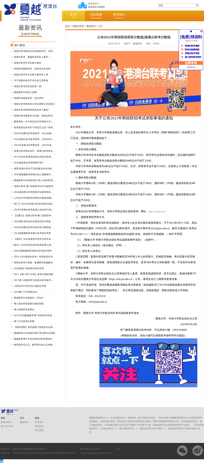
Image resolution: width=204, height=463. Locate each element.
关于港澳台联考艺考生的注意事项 (31, 80)
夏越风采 (24, 422)
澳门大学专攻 (7, 426)
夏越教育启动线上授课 (25, 92)
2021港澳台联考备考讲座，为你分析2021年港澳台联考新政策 (45, 139)
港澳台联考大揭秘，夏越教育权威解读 (33, 262)
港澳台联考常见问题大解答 (27, 63)
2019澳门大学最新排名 (25, 292)
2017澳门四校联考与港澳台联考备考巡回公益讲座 (39, 280)
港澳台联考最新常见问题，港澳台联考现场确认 (38, 115)
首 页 (73, 16)
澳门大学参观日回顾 (24, 321)
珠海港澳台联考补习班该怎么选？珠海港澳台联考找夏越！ (43, 127)
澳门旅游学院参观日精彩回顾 (29, 303)
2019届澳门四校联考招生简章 (29, 268)
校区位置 (39, 426)
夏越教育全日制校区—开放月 (29, 297)
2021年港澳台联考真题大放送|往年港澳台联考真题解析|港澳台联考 (48, 209)
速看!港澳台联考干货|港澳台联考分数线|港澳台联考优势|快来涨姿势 (48, 168)
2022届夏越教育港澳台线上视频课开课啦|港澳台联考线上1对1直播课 (49, 174)
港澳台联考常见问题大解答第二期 (31, 74)
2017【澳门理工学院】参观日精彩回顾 (33, 274)
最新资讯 (91, 26)
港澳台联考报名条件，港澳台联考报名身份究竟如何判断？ (43, 151)
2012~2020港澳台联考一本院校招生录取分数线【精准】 (42, 256)
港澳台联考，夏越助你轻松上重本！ (32, 57)
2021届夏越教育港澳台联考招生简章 (32, 233)
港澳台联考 (78, 26)
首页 (67, 26)
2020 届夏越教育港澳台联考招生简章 (33, 250)
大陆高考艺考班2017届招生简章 (30, 286)
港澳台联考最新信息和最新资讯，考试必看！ (37, 51)
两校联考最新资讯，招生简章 (29, 98)
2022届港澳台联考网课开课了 (29, 162)
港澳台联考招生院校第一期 (27, 86)
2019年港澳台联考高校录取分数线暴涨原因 (36, 227)
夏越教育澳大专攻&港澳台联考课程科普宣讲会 (37, 339)
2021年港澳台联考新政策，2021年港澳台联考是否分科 (42, 145)
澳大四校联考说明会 (24, 309)
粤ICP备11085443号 (90, 449)
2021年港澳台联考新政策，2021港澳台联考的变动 (39, 133)
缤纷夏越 (96, 16)
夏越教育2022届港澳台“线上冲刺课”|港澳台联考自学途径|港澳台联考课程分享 (53, 180)
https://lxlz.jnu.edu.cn (157, 211)
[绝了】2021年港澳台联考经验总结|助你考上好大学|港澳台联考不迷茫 (49, 203)
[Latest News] (30, 33)
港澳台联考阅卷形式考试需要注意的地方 (34, 104)
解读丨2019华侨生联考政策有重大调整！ (34, 245)
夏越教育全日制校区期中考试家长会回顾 (34, 333)
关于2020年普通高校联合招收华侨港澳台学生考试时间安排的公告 (47, 156)
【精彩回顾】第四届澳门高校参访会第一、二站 (38, 327)
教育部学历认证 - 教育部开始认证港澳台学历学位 (39, 344)
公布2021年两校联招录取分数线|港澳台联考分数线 (39, 198)
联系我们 (119, 16)
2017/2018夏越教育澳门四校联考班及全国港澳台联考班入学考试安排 (49, 315)
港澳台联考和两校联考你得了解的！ (32, 109)
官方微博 (39, 430)
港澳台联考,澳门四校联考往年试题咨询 (33, 186)
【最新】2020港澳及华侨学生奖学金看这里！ (37, 239)
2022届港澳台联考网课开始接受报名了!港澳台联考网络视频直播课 (47, 192)
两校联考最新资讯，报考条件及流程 (32, 68)
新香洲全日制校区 (96, 7)
